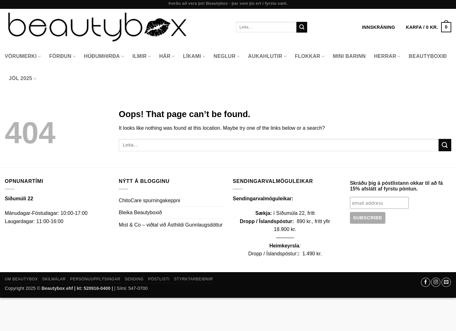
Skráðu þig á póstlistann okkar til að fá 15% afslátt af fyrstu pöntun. (396, 185)
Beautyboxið (428, 56)
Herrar (387, 56)
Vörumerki (23, 56)
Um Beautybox (21, 279)
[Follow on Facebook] (425, 282)
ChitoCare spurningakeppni (149, 200)
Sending (134, 279)
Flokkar (310, 56)
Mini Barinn (349, 56)
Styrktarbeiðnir (193, 279)
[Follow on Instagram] (435, 282)
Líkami (194, 56)
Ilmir (141, 56)
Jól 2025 (22, 79)
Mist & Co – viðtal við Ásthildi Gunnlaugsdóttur (171, 225)
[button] (428, 27)
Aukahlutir (267, 56)
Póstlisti (159, 279)
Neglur (226, 56)
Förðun (62, 56)
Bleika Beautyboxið (140, 212)
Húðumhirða (104, 56)
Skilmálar (54, 279)
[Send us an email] (446, 282)
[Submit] (301, 27)
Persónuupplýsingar (95, 279)
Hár (167, 56)
